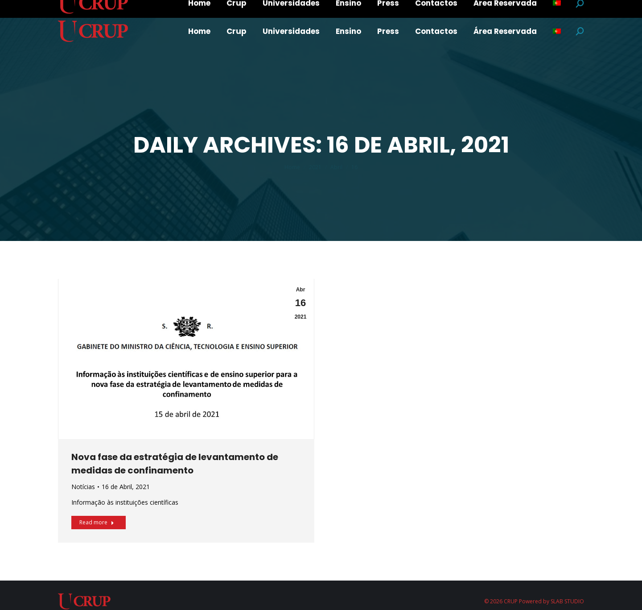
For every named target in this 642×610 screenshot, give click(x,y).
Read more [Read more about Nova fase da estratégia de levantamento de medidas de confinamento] (96, 522)
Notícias (83, 486)
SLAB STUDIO (567, 601)
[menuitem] (199, 31)
